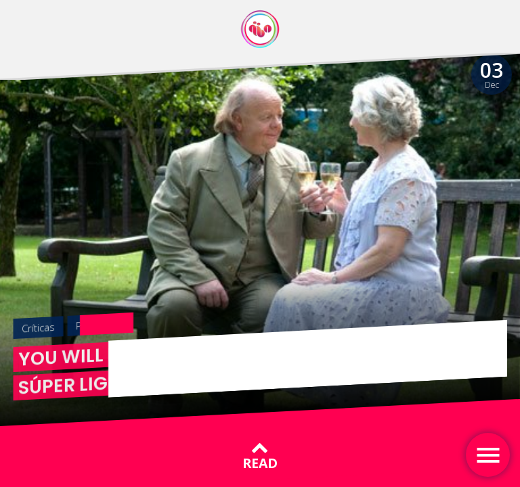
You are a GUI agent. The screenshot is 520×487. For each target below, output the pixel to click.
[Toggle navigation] (488, 455)
